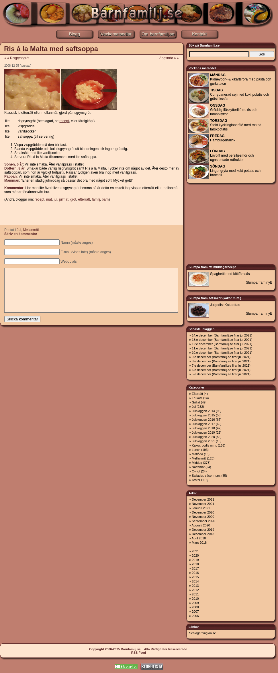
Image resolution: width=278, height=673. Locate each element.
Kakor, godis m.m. (204, 445)
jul (55, 199)
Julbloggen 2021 (203, 441)
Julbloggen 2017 (203, 424)
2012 (195, 590)
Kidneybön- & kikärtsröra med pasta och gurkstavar (240, 79)
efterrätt (84, 199)
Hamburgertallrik (222, 138)
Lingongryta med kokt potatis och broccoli (235, 170)
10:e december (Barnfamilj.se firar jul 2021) (222, 352)
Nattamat (198, 467)
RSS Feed (138, 652)
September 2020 (203, 521)
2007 (195, 611)
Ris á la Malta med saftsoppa (51, 49)
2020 (195, 555)
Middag (197, 462)
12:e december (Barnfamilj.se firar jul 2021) (222, 344)
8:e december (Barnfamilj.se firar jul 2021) (221, 361)
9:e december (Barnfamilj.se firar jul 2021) (221, 357)
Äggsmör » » (171, 58)
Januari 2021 (201, 508)
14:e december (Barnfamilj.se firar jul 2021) (222, 335)
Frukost (197, 398)
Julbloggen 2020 (203, 437)
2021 (195, 551)
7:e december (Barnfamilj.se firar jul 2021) (221, 365)
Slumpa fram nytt (259, 282)
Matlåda (197, 454)
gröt (73, 199)
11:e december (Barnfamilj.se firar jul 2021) (222, 348)
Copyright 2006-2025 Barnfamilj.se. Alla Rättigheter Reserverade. (138, 649)
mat (49, 199)
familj (96, 199)
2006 (195, 616)
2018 (195, 564)
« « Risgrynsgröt (16, 58)
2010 (195, 598)
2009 (195, 603)
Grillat (196, 402)
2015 (195, 577)
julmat (63, 199)
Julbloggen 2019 (203, 432)
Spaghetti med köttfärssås (230, 274)
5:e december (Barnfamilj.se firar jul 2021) (221, 374)
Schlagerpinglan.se (202, 633)
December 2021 (203, 499)
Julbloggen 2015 (203, 415)
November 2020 (203, 516)
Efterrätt (197, 393)
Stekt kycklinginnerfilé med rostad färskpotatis (235, 125)
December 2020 (203, 512)
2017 (195, 568)
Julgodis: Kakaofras (225, 305)
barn (105, 199)
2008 (195, 607)
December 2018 (203, 534)
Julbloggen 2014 (203, 411)
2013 (195, 585)
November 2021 (203, 503)
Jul (19, 230)
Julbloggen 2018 (203, 428)
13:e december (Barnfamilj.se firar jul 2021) (222, 339)
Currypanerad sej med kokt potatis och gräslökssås (239, 94)
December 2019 (203, 529)
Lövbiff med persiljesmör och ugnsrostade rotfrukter (232, 155)
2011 (195, 594)
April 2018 (199, 538)
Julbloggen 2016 (203, 419)
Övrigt (196, 471)
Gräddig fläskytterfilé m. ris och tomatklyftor (233, 109)
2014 (195, 581)
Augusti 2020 (201, 525)
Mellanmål (31, 230)
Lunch (196, 449)
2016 (195, 572)
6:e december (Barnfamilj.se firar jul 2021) (221, 370)
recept (39, 199)
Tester (196, 480)
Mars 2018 (199, 542)
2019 (195, 560)
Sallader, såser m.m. (206, 475)
